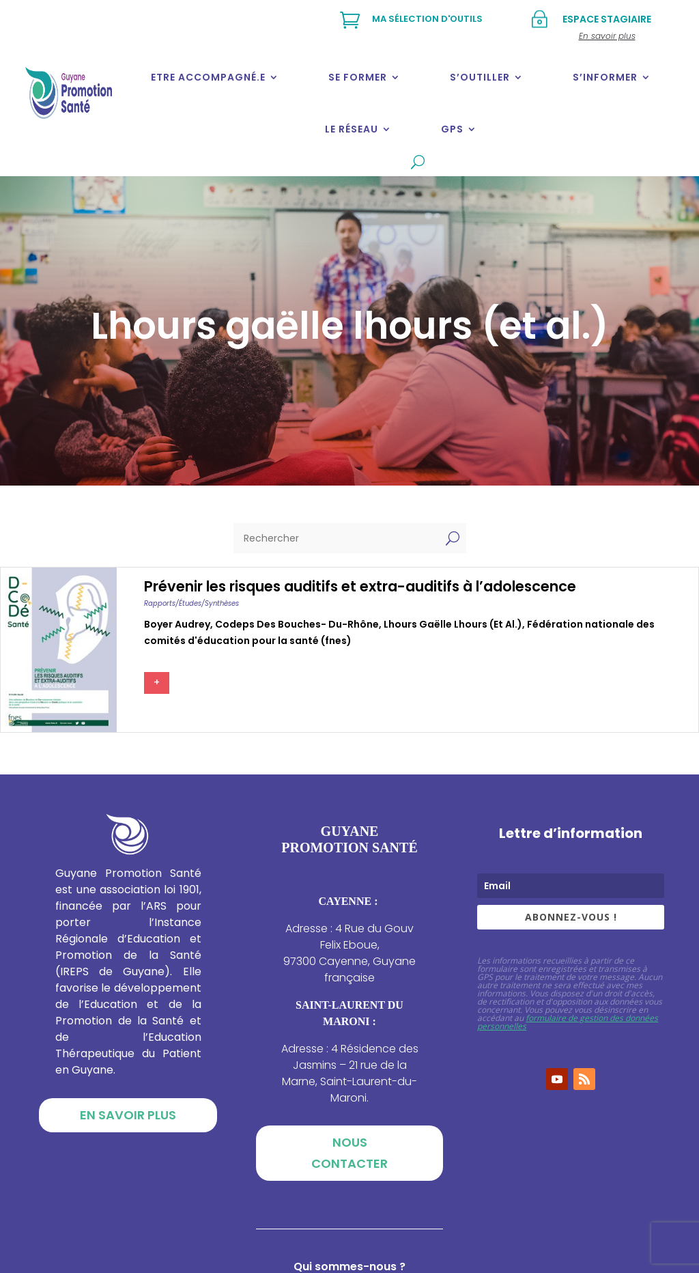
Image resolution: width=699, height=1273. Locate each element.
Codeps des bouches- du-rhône (297, 624)
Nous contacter (349, 1153)
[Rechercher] (336, 538)
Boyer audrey (177, 624)
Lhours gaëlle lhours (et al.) (453, 624)
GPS (452, 129)
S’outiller (480, 77)
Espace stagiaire (606, 19)
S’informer (605, 77)
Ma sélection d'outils (427, 18)
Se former (357, 77)
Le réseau (351, 129)
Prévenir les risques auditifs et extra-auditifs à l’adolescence (360, 586)
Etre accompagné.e (208, 77)
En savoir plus (128, 1114)
